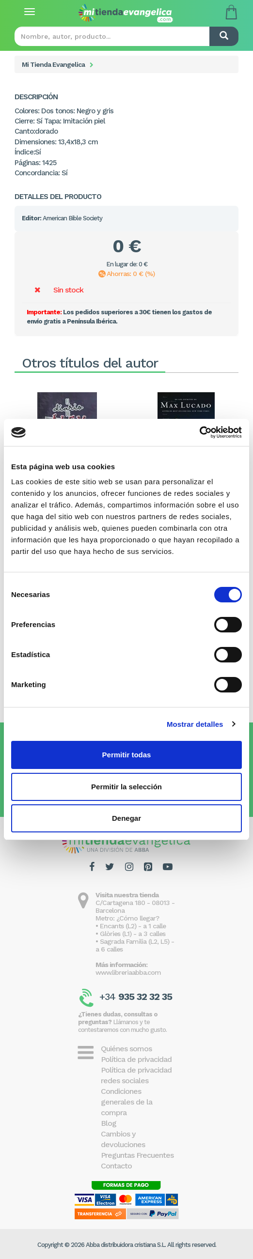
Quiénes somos (126, 1048)
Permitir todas (126, 755)
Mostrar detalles (195, 724)
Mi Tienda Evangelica (53, 64)
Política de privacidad (136, 1059)
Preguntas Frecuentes (137, 1155)
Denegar (126, 818)
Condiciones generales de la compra (126, 1102)
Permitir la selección (126, 787)
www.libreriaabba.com (128, 972)
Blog (108, 1123)
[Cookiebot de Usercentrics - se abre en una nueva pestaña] (199, 432)
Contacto (116, 1165)
